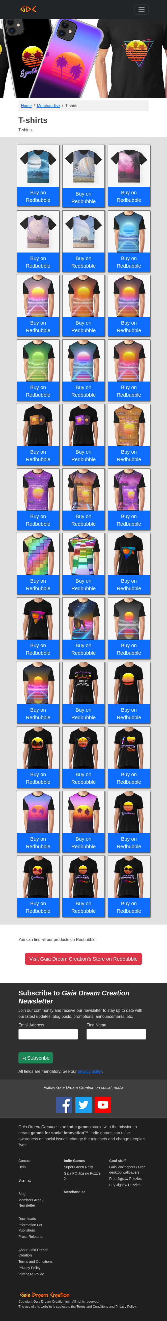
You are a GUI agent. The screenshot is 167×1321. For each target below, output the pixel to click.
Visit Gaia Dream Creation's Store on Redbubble (83, 959)
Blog (21, 1194)
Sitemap (24, 1180)
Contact (24, 1161)
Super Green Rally (78, 1167)
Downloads (27, 1219)
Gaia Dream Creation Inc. (51, 1301)
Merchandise (48, 106)
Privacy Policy (29, 1268)
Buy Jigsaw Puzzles (125, 1185)
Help (22, 1167)
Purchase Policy (31, 1274)
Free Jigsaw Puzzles (125, 1179)
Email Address (31, 1025)
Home (26, 106)
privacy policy (90, 1071)
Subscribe (36, 1058)
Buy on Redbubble (38, 196)
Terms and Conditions (35, 1262)
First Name (96, 1025)
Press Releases (30, 1237)
